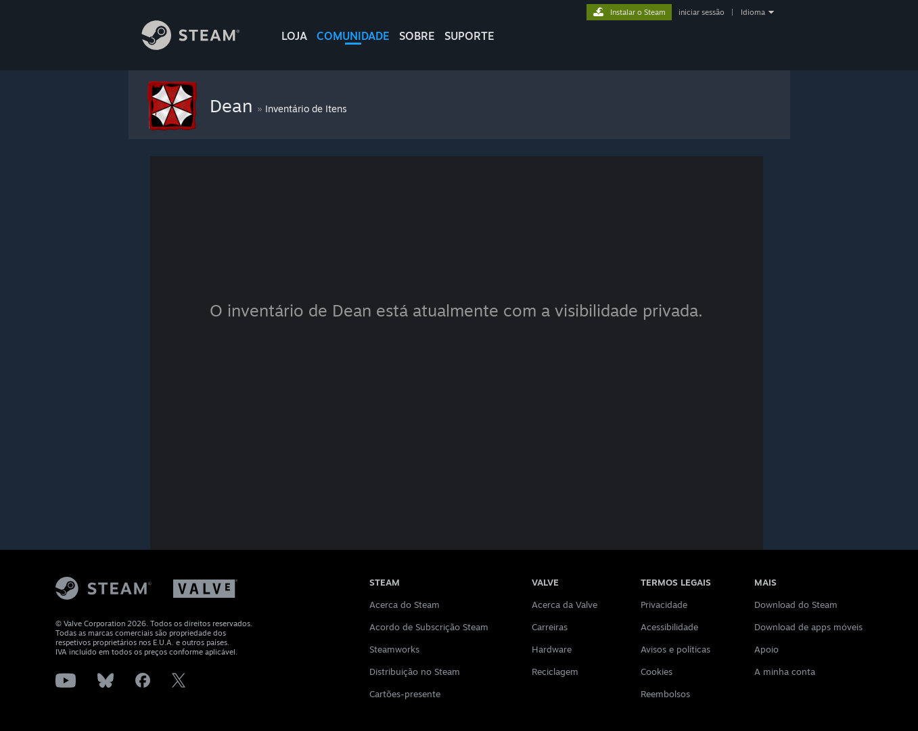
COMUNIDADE (353, 36)
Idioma (753, 12)
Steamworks (394, 649)
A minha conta (784, 671)
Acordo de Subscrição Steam (428, 626)
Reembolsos (665, 693)
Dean (233, 105)
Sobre (417, 36)
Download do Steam (795, 604)
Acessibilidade (669, 626)
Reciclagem (555, 671)
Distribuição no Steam (414, 671)
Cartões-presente (404, 693)
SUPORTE (469, 36)
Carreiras (550, 626)
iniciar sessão (702, 12)
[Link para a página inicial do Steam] (200, 46)
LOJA (294, 36)
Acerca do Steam (404, 604)
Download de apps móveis (808, 626)
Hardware (552, 649)
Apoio (766, 649)
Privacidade (664, 604)
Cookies (656, 671)
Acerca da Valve (564, 604)
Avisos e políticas (675, 649)
